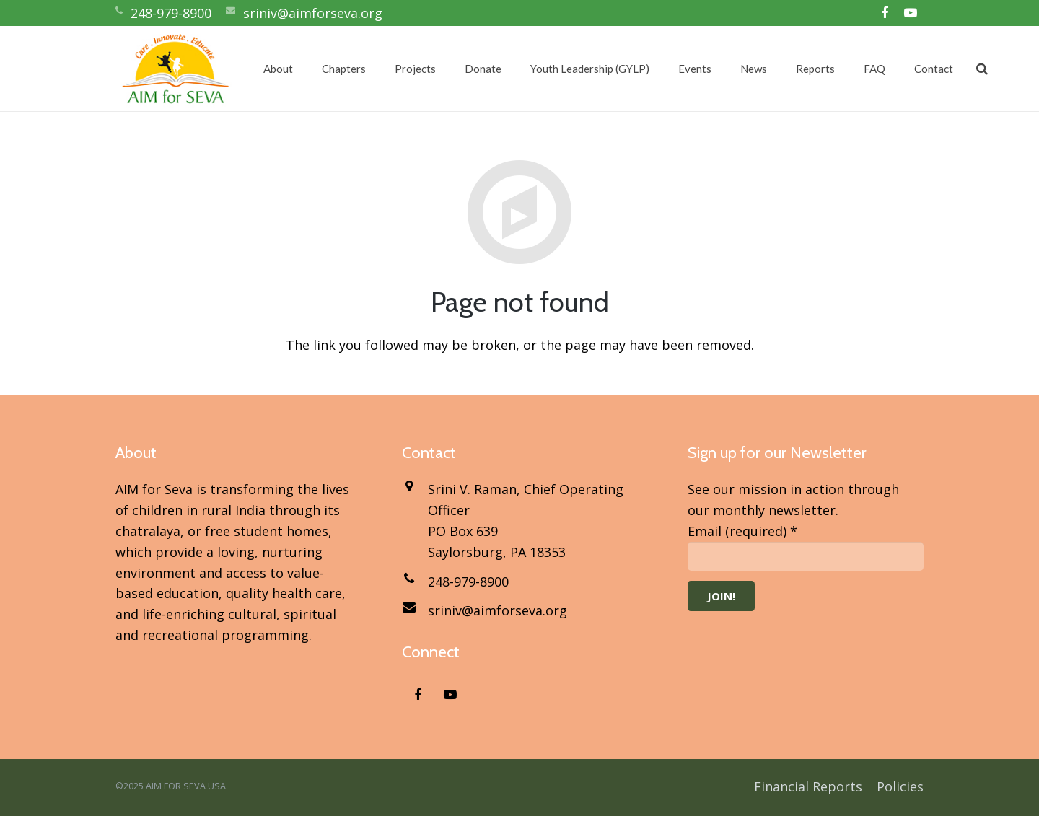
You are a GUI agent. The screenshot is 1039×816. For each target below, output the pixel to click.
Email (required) (742, 531)
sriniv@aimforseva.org (312, 13)
